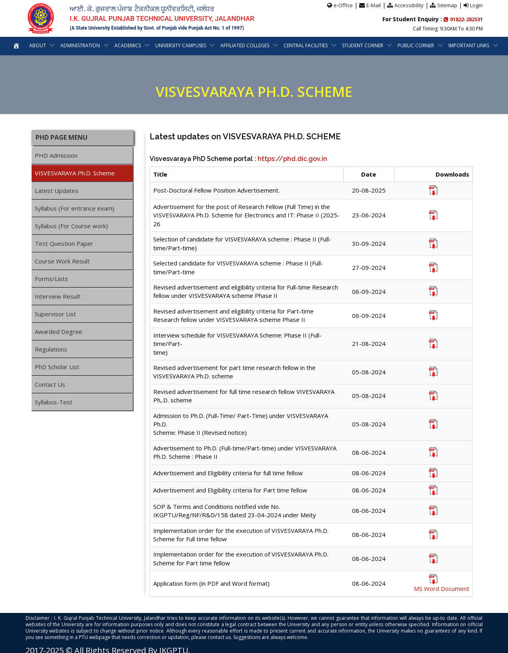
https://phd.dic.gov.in (292, 159)
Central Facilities (306, 45)
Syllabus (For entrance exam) (74, 208)
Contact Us (50, 384)
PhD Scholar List (57, 367)
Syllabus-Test (53, 402)
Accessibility (409, 5)
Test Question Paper (64, 243)
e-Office (343, 5)
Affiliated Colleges (245, 45)
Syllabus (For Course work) (71, 226)
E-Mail (373, 5)
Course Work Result (62, 261)
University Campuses (180, 45)
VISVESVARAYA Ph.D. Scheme (75, 173)
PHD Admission (56, 155)
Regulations (51, 349)
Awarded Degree (58, 332)
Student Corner (363, 45)
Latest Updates (56, 191)
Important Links (469, 45)
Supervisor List (55, 314)
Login (476, 5)
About (36, 45)
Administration (80, 45)
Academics (127, 45)
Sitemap (447, 5)
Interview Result (57, 296)
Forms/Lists (51, 279)
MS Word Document (441, 589)
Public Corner (416, 45)
